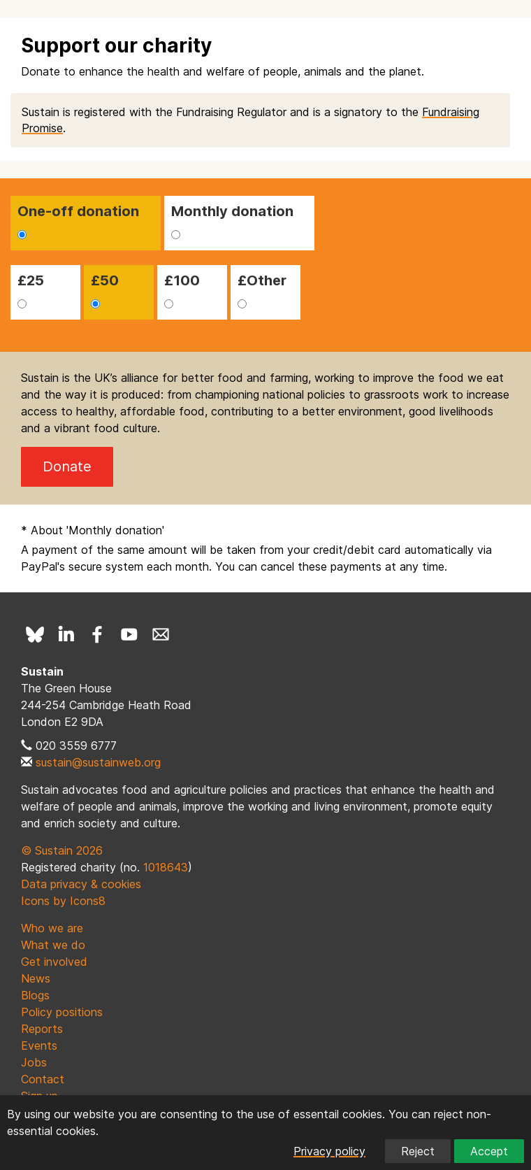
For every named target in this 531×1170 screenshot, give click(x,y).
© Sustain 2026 (62, 850)
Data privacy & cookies (81, 884)
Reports (42, 1029)
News (35, 978)
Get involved (54, 962)
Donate (67, 466)
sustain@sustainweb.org (98, 762)
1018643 (165, 867)
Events (39, 1046)
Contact (42, 1079)
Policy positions (62, 1012)
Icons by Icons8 (63, 901)
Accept (489, 1151)
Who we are (52, 928)
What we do (53, 945)
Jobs (34, 1062)
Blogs (35, 995)
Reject (418, 1151)
